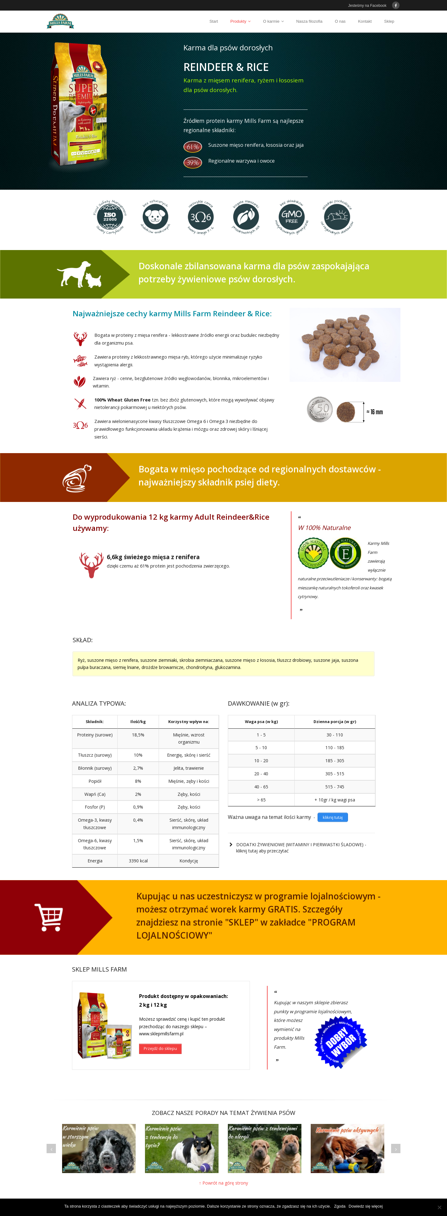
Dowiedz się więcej (366, 1206)
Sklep (389, 21)
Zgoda (339, 1206)
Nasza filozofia (309, 21)
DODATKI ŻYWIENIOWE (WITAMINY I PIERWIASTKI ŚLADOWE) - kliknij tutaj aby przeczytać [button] (297, 848)
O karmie (271, 21)
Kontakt (365, 21)
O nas (340, 21)
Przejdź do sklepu (160, 1041)
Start (214, 21)
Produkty (238, 21)
